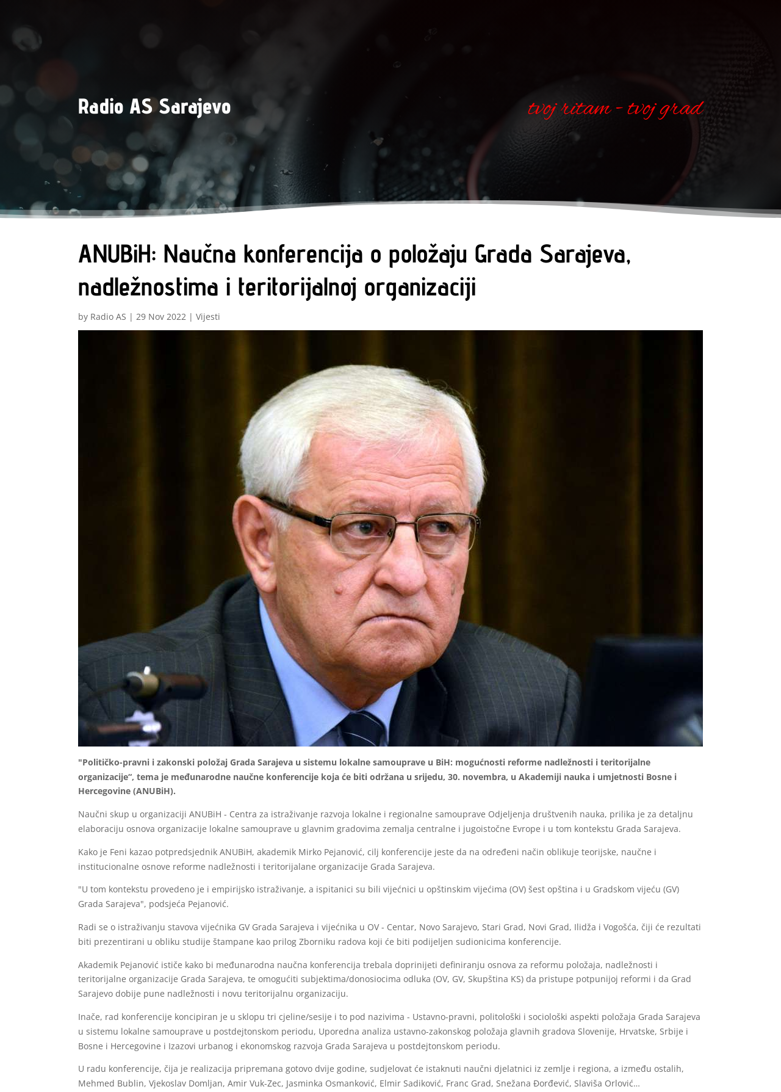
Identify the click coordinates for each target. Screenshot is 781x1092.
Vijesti (208, 316)
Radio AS (108, 316)
